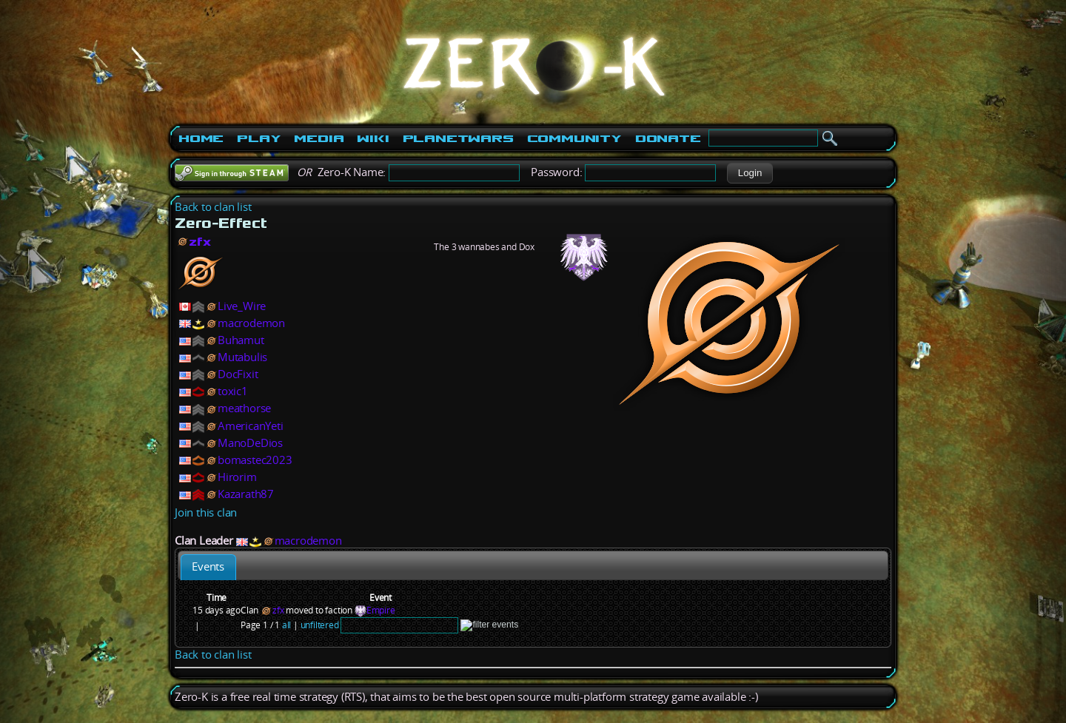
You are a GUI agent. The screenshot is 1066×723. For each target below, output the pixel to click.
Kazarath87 (246, 494)
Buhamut (241, 340)
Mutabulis (242, 357)
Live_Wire (242, 306)
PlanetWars (458, 138)
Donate (668, 138)
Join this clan (206, 512)
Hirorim (237, 477)
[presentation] (208, 567)
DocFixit (238, 374)
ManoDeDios (250, 443)
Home (201, 138)
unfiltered (320, 625)
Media (318, 138)
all (286, 625)
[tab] (208, 567)
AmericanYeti (251, 426)
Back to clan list (213, 207)
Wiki (373, 138)
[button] (749, 173)
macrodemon (251, 323)
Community (574, 138)
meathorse (244, 408)
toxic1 (233, 391)
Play (259, 138)
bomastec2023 (255, 460)
